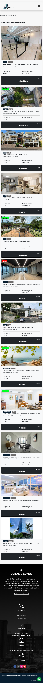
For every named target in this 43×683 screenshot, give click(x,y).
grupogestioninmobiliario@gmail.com (21, 650)
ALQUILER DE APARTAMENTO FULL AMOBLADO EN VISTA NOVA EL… (21, 500)
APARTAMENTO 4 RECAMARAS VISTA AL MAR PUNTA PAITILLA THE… (21, 370)
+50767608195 (21, 615)
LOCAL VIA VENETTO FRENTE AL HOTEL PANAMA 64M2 (18, 327)
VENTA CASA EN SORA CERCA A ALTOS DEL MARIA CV (17, 241)
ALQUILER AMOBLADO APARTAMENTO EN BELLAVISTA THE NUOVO (21, 457)
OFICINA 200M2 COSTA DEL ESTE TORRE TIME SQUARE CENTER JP (21, 543)
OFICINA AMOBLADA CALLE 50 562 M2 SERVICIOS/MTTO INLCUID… (21, 284)
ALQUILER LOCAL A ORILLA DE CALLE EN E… (21, 65)
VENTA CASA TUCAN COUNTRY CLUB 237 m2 (15, 154)
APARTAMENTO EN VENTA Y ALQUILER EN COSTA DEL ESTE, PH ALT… (21, 414)
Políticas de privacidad (21, 594)
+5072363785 (21, 618)
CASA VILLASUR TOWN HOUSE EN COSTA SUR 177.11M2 (18, 198)
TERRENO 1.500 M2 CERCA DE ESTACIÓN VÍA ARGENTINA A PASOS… (21, 111)
